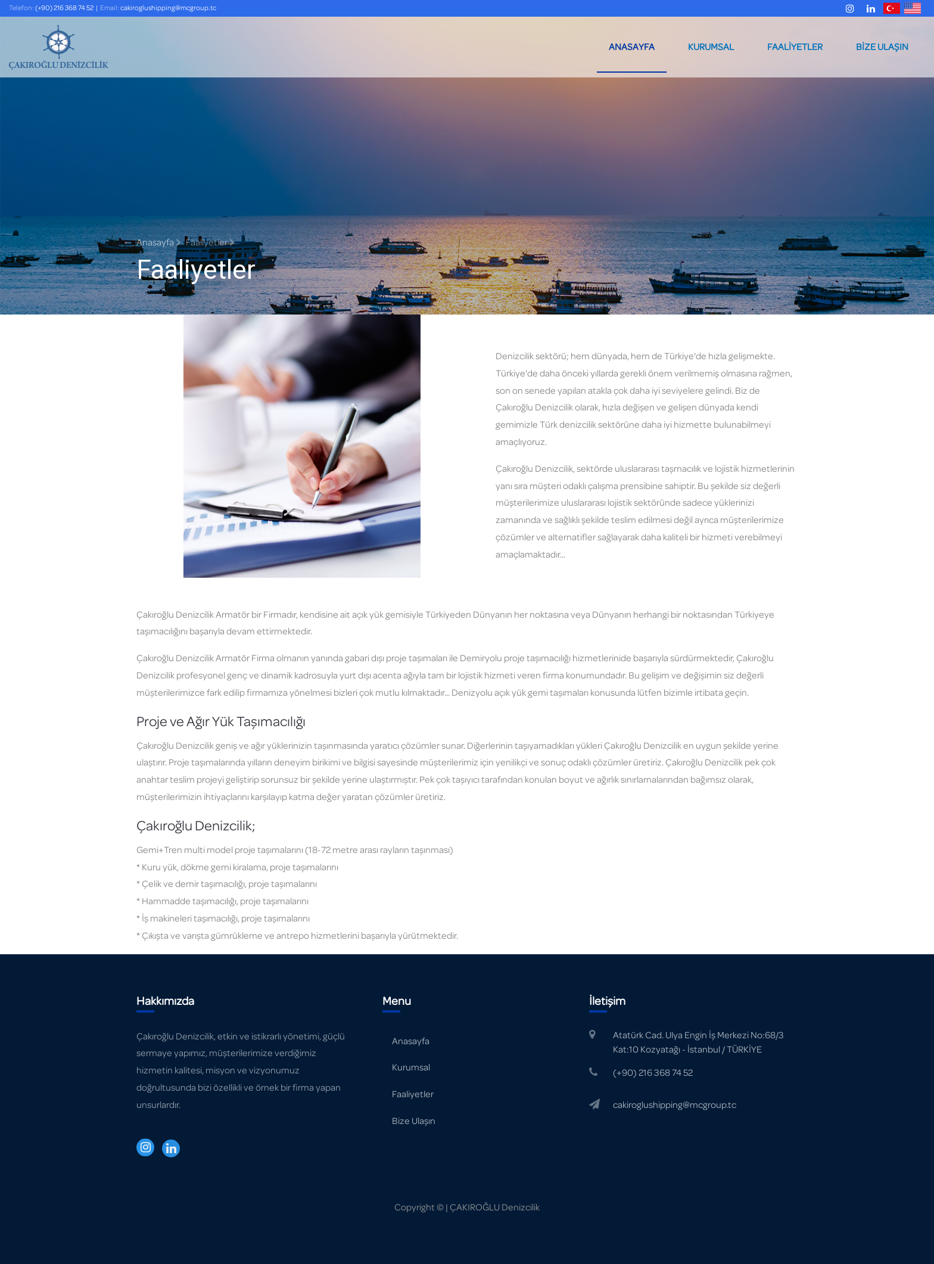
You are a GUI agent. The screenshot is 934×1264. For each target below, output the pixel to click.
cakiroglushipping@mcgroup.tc (168, 7)
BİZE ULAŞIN (882, 47)
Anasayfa (158, 242)
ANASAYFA (632, 47)
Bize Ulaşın (413, 1121)
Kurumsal (411, 1067)
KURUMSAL (711, 47)
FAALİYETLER (795, 47)
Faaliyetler (413, 1094)
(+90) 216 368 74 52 (64, 7)
